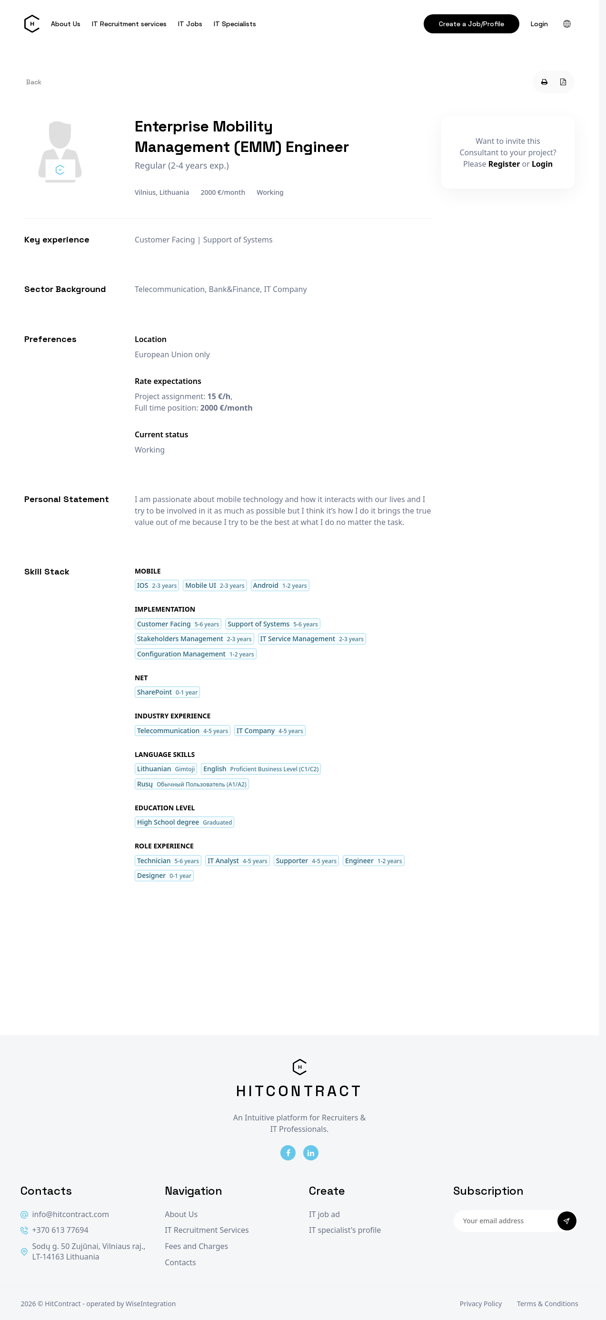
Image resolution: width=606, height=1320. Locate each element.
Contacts (180, 1263)
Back (33, 82)
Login (539, 24)
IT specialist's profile (345, 1230)
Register (504, 164)
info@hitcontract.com (64, 1214)
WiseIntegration (151, 1303)
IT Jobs (190, 24)
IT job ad (324, 1214)
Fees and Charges (196, 1246)
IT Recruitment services (129, 24)
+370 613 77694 (54, 1230)
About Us (65, 24)
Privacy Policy (481, 1303)
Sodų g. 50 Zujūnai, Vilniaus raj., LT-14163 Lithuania (82, 1251)
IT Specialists (235, 24)
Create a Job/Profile (471, 24)
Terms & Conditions (547, 1303)
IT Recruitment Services (206, 1230)
